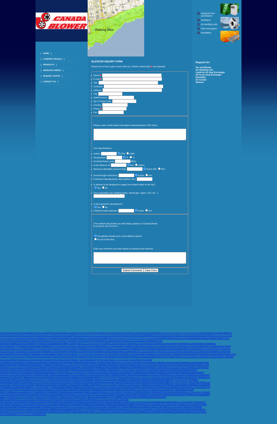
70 (100, 379)
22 (111, 335)
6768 (157, 358)
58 (11, 345)
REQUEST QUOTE (46, 76)
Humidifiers (212, 33)
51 (156, 343)
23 (82, 343)
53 (161, 343)
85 (56, 345)
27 (93, 343)
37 (135, 337)
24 (114, 335)
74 (110, 379)
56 (6, 345)
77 (117, 379)
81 (46, 345)
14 (88, 335)
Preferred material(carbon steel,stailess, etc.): (109, 181)
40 (127, 343)
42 (132, 343)
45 (204, 340)
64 (27, 345)
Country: (92, 105)
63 (24, 345)
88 (64, 345)
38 (121, 343)
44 (137, 343)
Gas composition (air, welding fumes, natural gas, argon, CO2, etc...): (120, 196)
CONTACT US (44, 81)
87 (61, 345)
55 (4, 345)
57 (9, 345)
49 (212, 340)
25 (87, 343)
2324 (2, 406)
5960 (23, 367)
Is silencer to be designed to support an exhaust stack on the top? (119, 187)
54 (1, 345)
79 (40, 345)
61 (19, 345)
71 (102, 379)
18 (98, 335)
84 (53, 345)
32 (191, 340)
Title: (90, 83)
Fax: (90, 112)
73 (107, 379)
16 (93, 335)
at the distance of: (96, 167)
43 (135, 343)
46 (207, 340)
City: (90, 94)
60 (17, 345)
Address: (92, 90)
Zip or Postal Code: (97, 101)
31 (103, 343)
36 (202, 340)
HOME (40, 53)
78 (38, 345)
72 (105, 379)
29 (188, 340)
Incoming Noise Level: (98, 163)
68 (184, 351)
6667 (92, 372)
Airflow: (91, 156)
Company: (93, 86)
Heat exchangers (215, 28)
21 (108, 335)
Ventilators (211, 20)
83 (51, 345)
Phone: (92, 109)
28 (95, 343)
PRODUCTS (43, 65)
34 (196, 340)
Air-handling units (215, 24)
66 (32, 345)
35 (199, 340)
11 (213, 335)
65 (30, 345)
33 (132, 337)
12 (18, 335)
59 (14, 345)
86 (59, 345)
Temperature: (94, 160)
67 (35, 345)
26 (90, 343)
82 (48, 345)
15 (90, 335)
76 (114, 379)
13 (85, 335)
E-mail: (92, 79)
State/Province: (95, 97)
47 (209, 340)
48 (148, 343)
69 (98, 379)
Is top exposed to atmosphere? (102, 203)
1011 (65, 367)
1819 (133, 362)
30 (101, 343)
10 (15, 335)
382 (115, 406)
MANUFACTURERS (46, 70)
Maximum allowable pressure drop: (104, 171)
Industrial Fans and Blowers (213, 14)
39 (124, 343)
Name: (92, 75)
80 (43, 345)
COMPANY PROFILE (47, 59)
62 (22, 345)
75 (112, 379)
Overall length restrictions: (100, 177)
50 (153, 343)
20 (103, 335)
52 (158, 343)
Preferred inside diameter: (100, 210)
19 (101, 335)
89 (67, 345)
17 (95, 335)
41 (137, 337)
